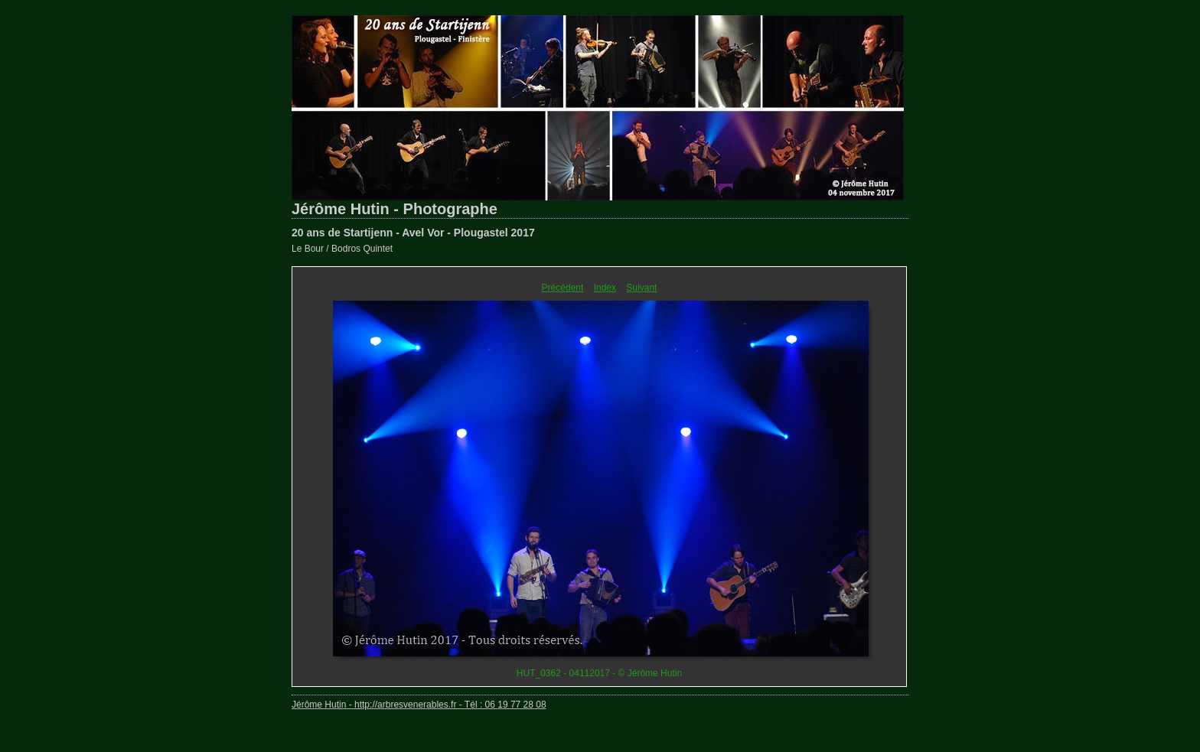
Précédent (563, 287)
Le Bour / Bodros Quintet (342, 248)
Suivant (641, 287)
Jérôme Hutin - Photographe (394, 208)
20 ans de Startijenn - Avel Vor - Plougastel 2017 (413, 232)
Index (605, 287)
